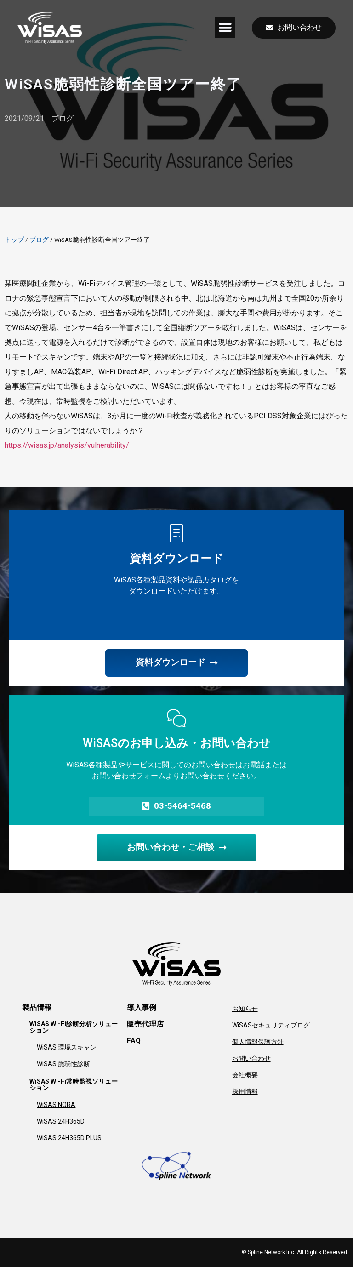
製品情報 (36, 1008)
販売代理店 (145, 1024)
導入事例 (141, 1008)
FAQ (134, 1041)
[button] (225, 27)
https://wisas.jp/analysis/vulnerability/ (67, 445)
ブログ (62, 118)
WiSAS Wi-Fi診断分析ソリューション (73, 1027)
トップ (14, 239)
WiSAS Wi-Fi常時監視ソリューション (73, 1085)
